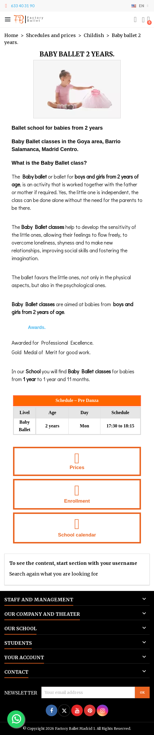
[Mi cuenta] (143, 20)
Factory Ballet (35, 19)
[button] (135, 19)
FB (18, 19)
